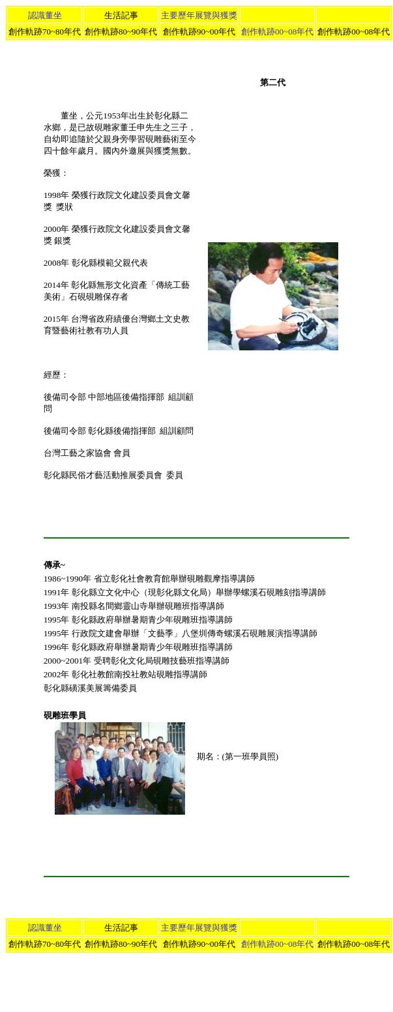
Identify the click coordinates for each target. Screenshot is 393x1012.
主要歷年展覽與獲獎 (199, 15)
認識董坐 (45, 15)
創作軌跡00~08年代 (277, 31)
